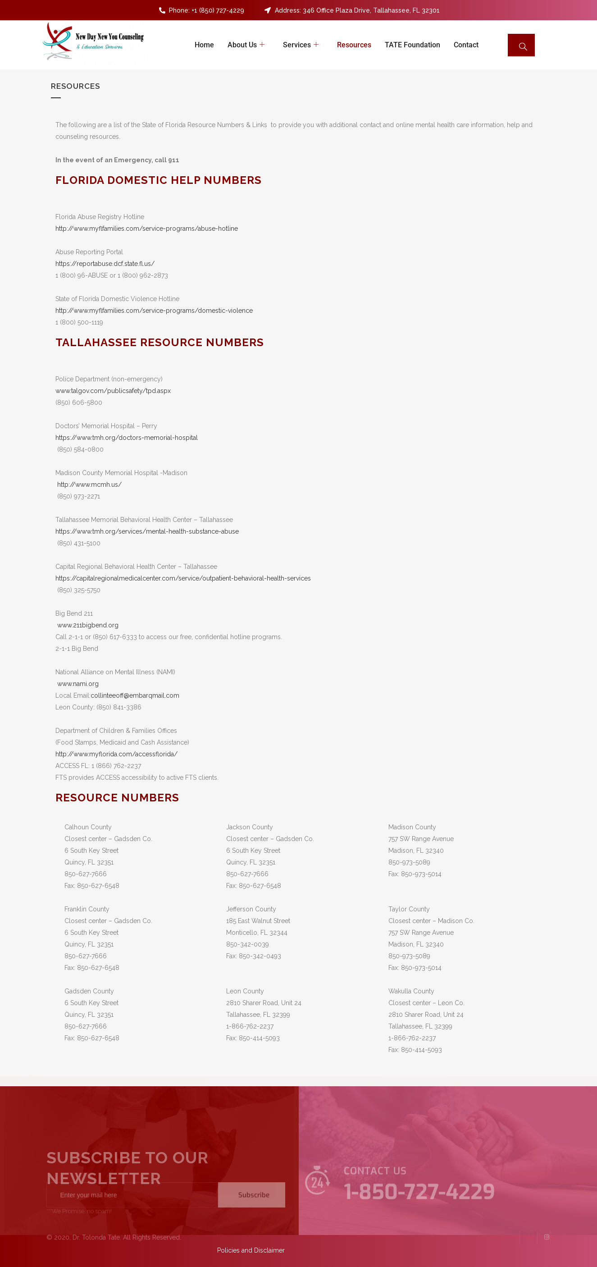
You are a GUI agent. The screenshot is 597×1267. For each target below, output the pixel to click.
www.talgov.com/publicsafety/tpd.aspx (113, 390)
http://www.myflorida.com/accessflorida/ (116, 754)
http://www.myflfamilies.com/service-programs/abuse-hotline (146, 228)
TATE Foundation (412, 45)
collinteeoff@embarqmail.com (135, 695)
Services (302, 45)
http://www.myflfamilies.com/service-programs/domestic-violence (154, 310)
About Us (247, 45)
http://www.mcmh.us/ (89, 484)
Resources (354, 45)
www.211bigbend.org (87, 625)
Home (204, 45)
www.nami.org (78, 683)
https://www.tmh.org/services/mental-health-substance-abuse (147, 531)
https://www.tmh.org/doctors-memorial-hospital (126, 437)
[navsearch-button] (521, 45)
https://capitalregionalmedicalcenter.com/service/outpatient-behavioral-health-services (183, 578)
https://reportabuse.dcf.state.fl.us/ (105, 263)
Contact (466, 45)
